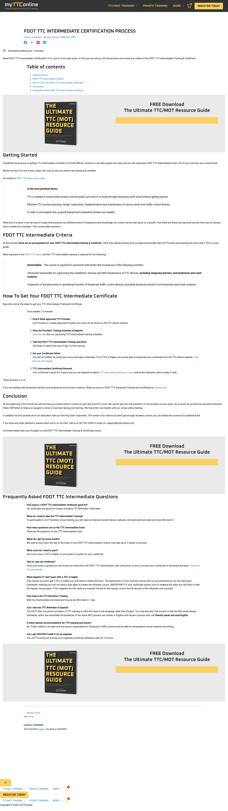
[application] (135, 6)
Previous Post (32, 712)
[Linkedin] (44, 42)
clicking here (160, 387)
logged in (42, 728)
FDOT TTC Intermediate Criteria (49, 78)
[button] (209, 6)
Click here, (38, 334)
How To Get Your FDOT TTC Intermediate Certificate (59, 82)
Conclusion (38, 86)
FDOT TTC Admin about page (32, 178)
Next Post (30, 716)
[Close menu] (5, 782)
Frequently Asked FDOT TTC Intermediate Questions (59, 90)
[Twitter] (31, 42)
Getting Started (40, 74)
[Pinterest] (38, 42)
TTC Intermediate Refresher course (118, 372)
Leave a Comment (33, 37)
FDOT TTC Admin (34, 254)
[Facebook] (25, 42)
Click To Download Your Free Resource (167, 120)
